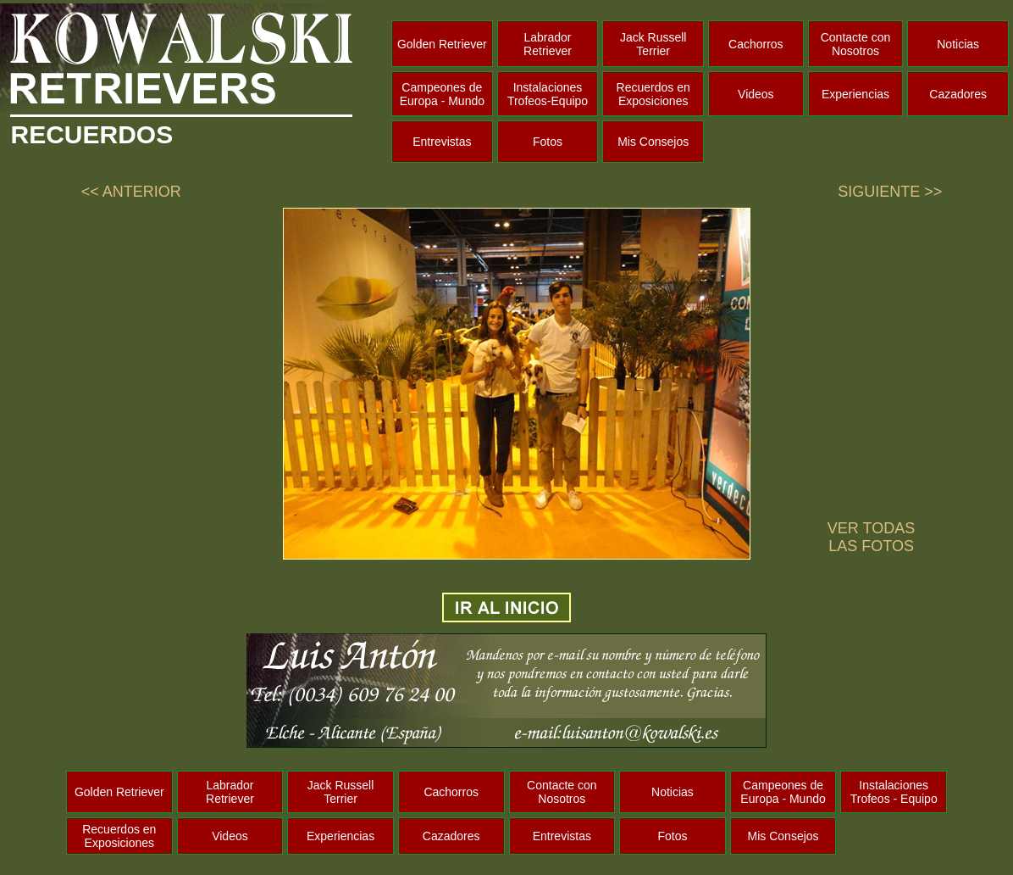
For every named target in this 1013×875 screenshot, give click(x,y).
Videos (756, 94)
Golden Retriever (442, 44)
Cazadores (958, 94)
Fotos (547, 141)
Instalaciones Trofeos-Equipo (547, 94)
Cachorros (755, 44)
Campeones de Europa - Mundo (442, 94)
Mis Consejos (653, 141)
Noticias (958, 44)
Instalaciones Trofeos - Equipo (894, 791)
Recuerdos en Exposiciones (653, 94)
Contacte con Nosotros (856, 44)
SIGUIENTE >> (890, 191)
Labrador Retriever (547, 44)
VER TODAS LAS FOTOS (871, 537)
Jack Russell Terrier (653, 44)
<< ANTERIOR (131, 191)
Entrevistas (441, 141)
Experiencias (855, 94)
